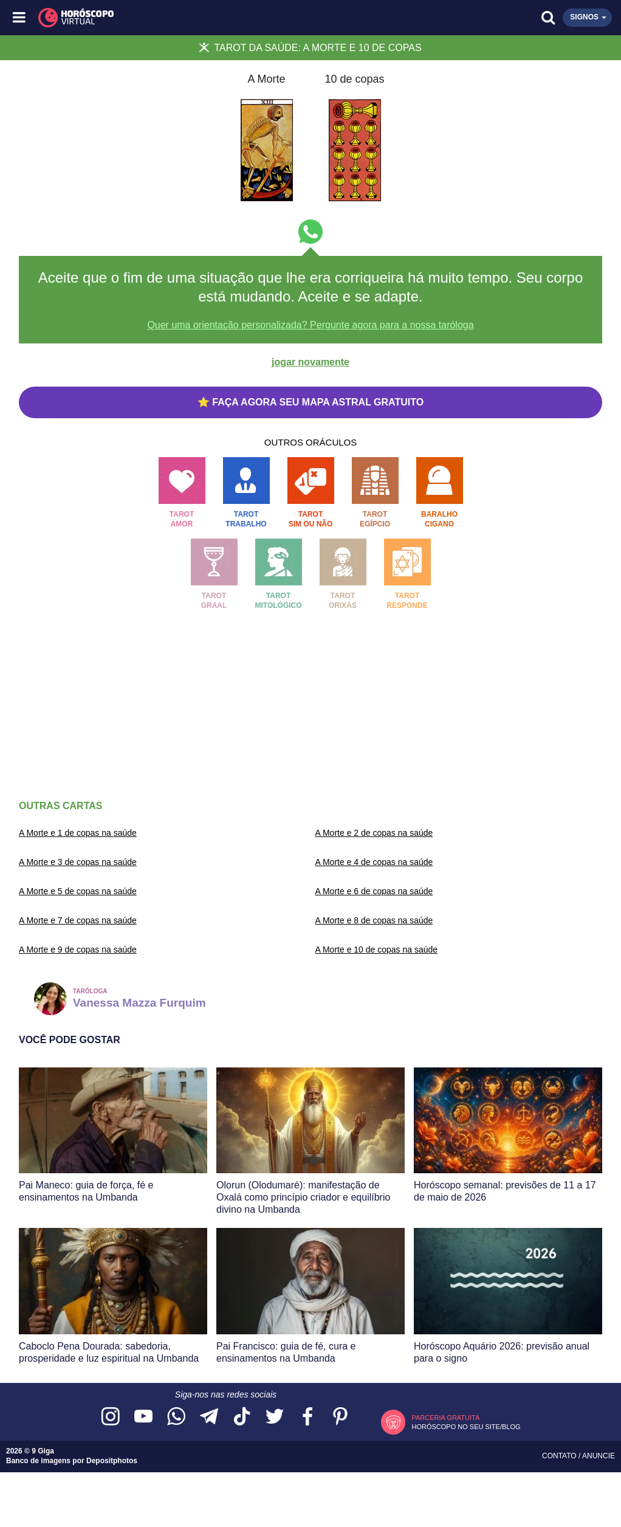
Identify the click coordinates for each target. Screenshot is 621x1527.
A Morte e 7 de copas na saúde (78, 920)
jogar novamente (310, 362)
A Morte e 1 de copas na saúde (78, 833)
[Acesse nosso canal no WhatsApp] (176, 1417)
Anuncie (598, 1456)
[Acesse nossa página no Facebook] (307, 1417)
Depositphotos (111, 1460)
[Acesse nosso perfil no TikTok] (242, 1417)
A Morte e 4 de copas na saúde (374, 862)
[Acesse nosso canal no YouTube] (143, 1417)
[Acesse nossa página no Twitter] (274, 1417)
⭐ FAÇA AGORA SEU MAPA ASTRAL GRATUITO (310, 402)
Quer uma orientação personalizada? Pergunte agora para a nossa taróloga (310, 325)
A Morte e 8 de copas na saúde (374, 920)
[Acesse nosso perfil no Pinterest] (340, 1417)
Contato (560, 1456)
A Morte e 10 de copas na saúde (376, 949)
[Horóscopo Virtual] (165, 17)
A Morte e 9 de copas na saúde (78, 949)
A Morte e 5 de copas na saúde (78, 891)
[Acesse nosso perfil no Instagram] (110, 1417)
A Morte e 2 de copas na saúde (374, 833)
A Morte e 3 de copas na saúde (78, 862)
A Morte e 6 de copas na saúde (374, 891)
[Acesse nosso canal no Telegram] (209, 1417)
